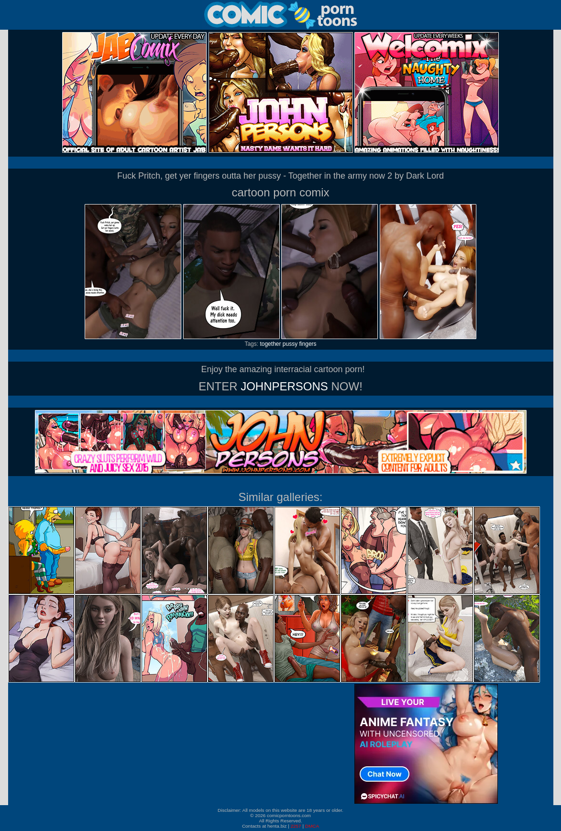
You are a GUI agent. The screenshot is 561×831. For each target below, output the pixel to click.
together (270, 344)
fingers (308, 344)
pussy (290, 344)
